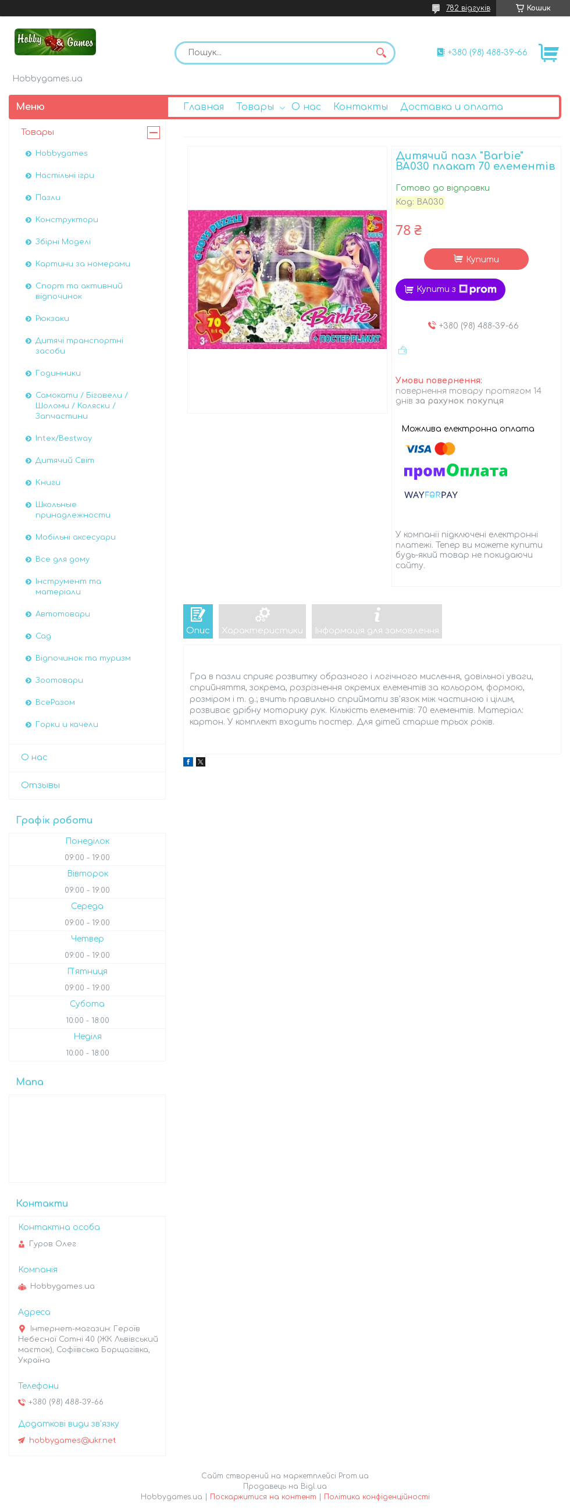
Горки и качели (66, 725)
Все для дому (62, 559)
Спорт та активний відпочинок (79, 291)
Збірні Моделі (63, 242)
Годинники (58, 373)
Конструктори (66, 220)
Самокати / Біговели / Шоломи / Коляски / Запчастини (81, 405)
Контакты (360, 107)
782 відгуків (468, 8)
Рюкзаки (52, 319)
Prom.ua (354, 1476)
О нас (306, 107)
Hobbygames (61, 153)
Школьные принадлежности (73, 510)
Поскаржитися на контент (263, 1497)
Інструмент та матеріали (68, 586)
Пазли (47, 198)
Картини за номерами (82, 264)
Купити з (456, 289)
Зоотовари (59, 680)
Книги (47, 483)
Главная (203, 107)
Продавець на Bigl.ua (285, 1486)
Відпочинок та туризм (83, 658)
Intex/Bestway (63, 438)
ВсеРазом (55, 702)
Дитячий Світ (64, 461)
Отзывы (40, 785)
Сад (43, 636)
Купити (482, 259)
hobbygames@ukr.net (72, 1440)
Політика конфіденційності (377, 1497)
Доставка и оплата (451, 107)
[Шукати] (381, 53)
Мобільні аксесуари (75, 537)
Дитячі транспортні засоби (79, 346)
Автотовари (62, 614)
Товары (255, 107)
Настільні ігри (64, 176)
